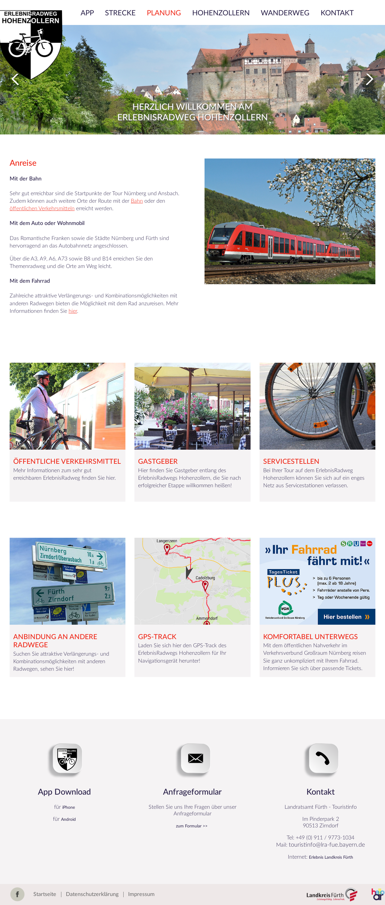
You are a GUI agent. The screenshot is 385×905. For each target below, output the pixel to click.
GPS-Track (157, 636)
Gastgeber (158, 461)
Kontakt (337, 13)
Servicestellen (291, 461)
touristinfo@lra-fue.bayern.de (327, 845)
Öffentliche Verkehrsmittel (67, 461)
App (87, 13)
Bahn (137, 201)
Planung (164, 13)
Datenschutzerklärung (92, 894)
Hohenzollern (221, 13)
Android (68, 819)
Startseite (44, 894)
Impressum (141, 894)
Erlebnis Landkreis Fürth (331, 857)
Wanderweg (285, 13)
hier (73, 311)
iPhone (68, 807)
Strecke (120, 13)
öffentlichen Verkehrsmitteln (42, 208)
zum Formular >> (192, 826)
